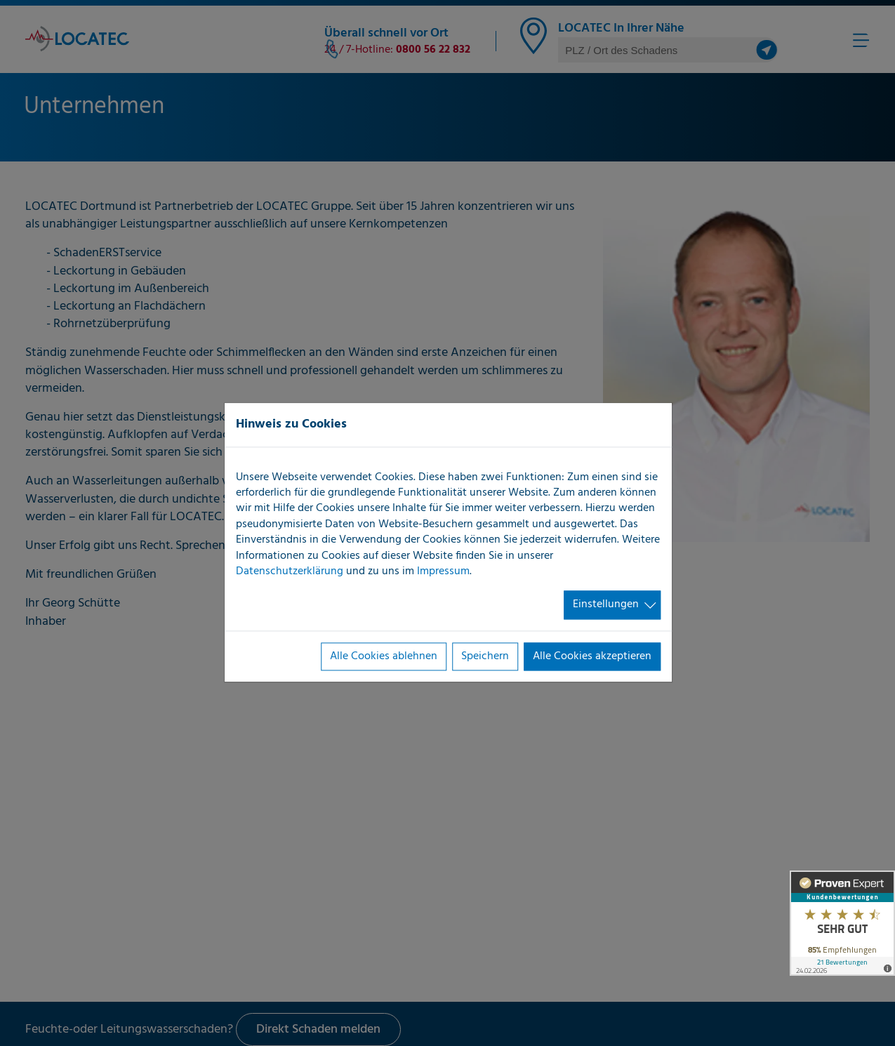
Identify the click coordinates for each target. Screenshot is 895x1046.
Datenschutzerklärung (289, 571)
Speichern (485, 656)
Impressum (443, 571)
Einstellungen (606, 605)
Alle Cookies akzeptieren (592, 656)
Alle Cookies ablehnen (383, 656)
